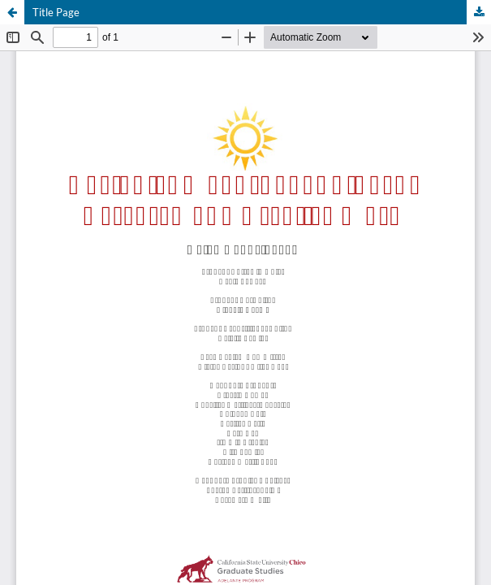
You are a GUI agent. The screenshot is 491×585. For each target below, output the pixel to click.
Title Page (56, 12)
